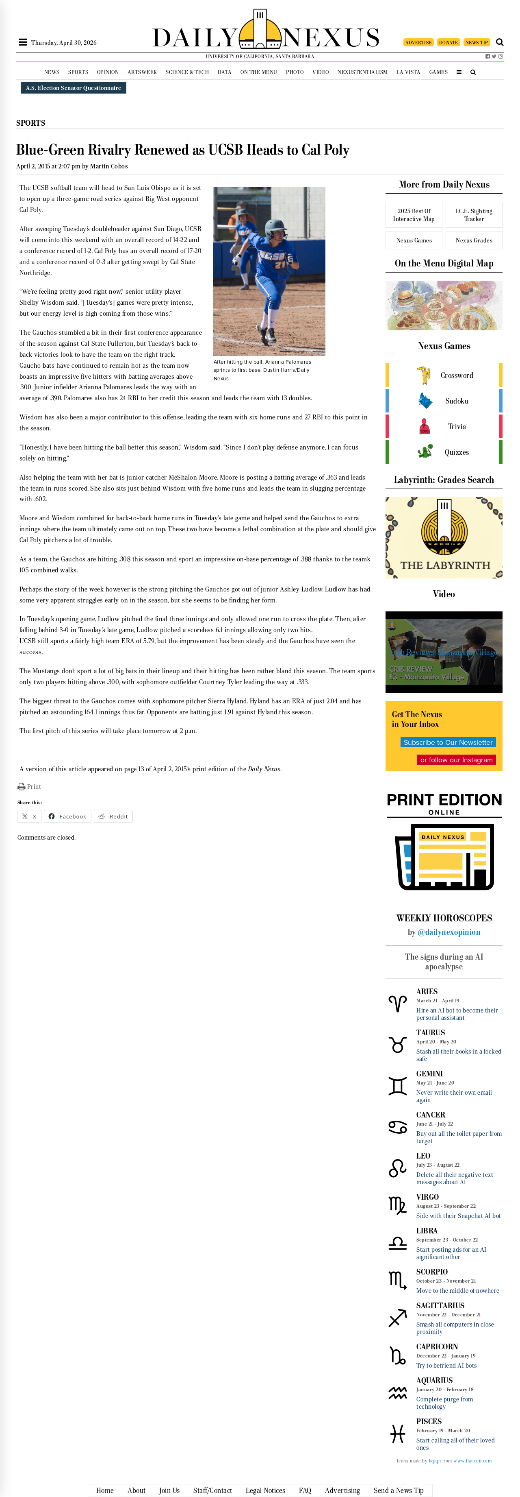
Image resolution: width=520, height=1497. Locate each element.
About (137, 1490)
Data (225, 72)
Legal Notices (266, 1490)
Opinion (108, 72)
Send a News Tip (399, 1490)
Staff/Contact (212, 1490)
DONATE (448, 42)
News (52, 72)
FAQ (305, 1490)
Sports (78, 72)
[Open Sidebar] (23, 42)
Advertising (342, 1490)
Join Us (169, 1490)
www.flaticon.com (472, 1461)
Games (438, 72)
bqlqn (435, 1461)
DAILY (195, 36)
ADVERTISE (418, 42)
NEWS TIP (477, 42)
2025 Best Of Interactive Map (414, 215)
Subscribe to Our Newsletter (448, 742)
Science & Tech (187, 72)
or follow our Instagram (456, 760)
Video (320, 72)
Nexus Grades (474, 240)
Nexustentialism (363, 72)
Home (105, 1490)
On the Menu (258, 72)
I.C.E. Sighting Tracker (474, 215)
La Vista (408, 72)
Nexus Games (414, 240)
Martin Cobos (109, 166)
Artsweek (142, 72)
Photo (295, 72)
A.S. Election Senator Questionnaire (73, 88)
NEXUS (331, 36)
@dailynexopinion (449, 932)
